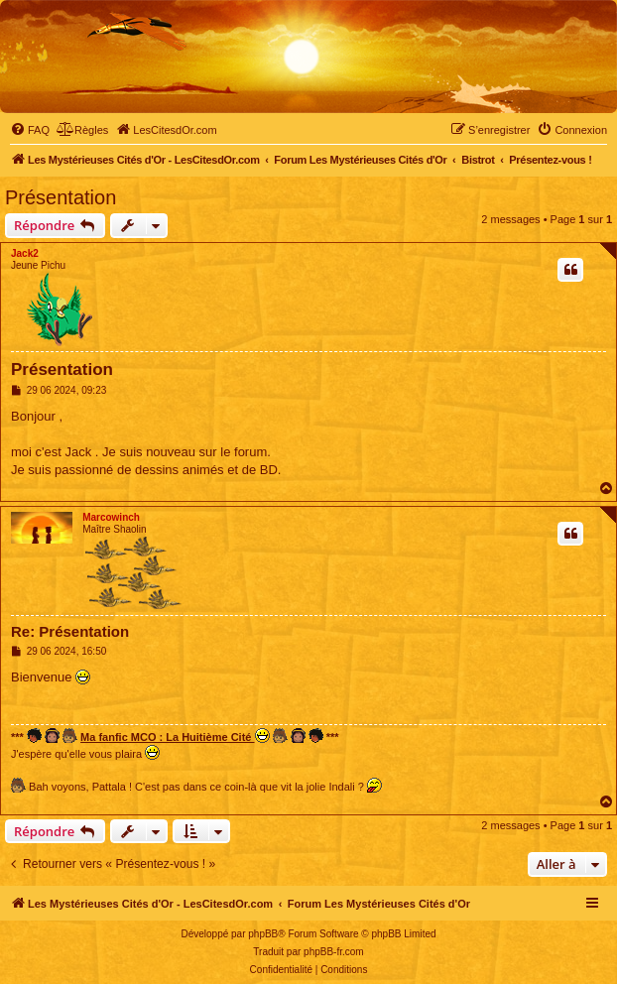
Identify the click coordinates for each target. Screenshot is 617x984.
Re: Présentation (70, 631)
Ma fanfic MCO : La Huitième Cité (174, 735)
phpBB (263, 933)
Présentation (60, 197)
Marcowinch (111, 517)
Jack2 (25, 253)
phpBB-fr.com (334, 951)
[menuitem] (30, 130)
